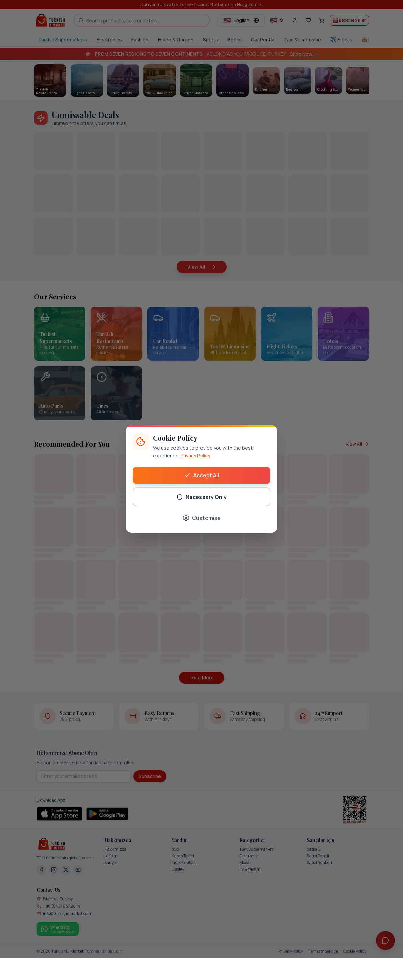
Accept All (201, 475)
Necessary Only (201, 497)
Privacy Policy (195, 455)
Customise (202, 518)
